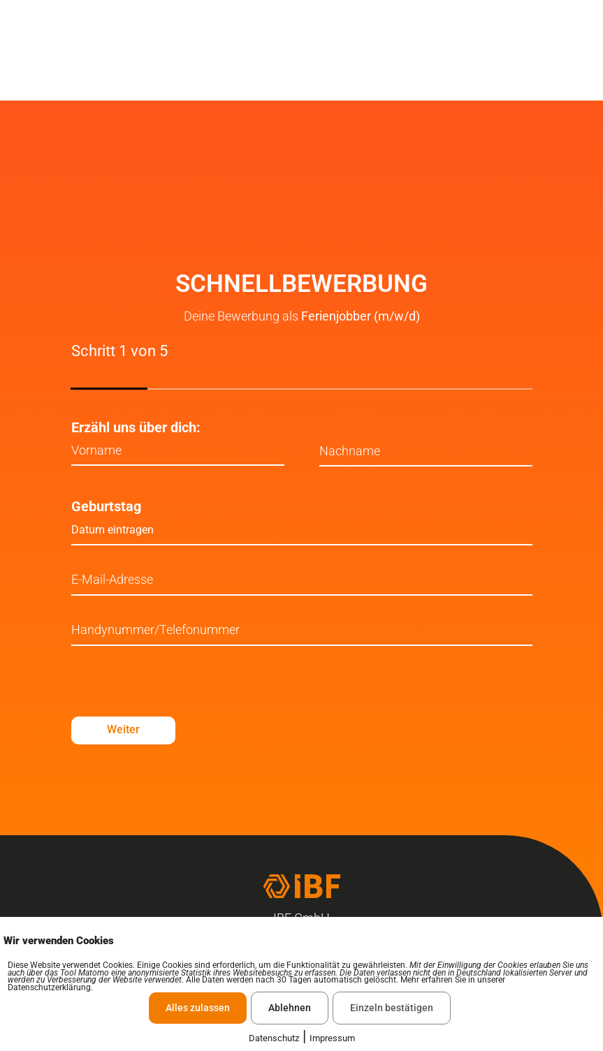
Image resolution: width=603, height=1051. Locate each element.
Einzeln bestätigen (391, 1007)
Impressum (332, 1038)
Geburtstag (106, 507)
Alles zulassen (198, 1007)
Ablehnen (289, 1007)
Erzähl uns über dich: (136, 427)
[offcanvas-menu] (578, 51)
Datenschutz (274, 1038)
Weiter (126, 730)
